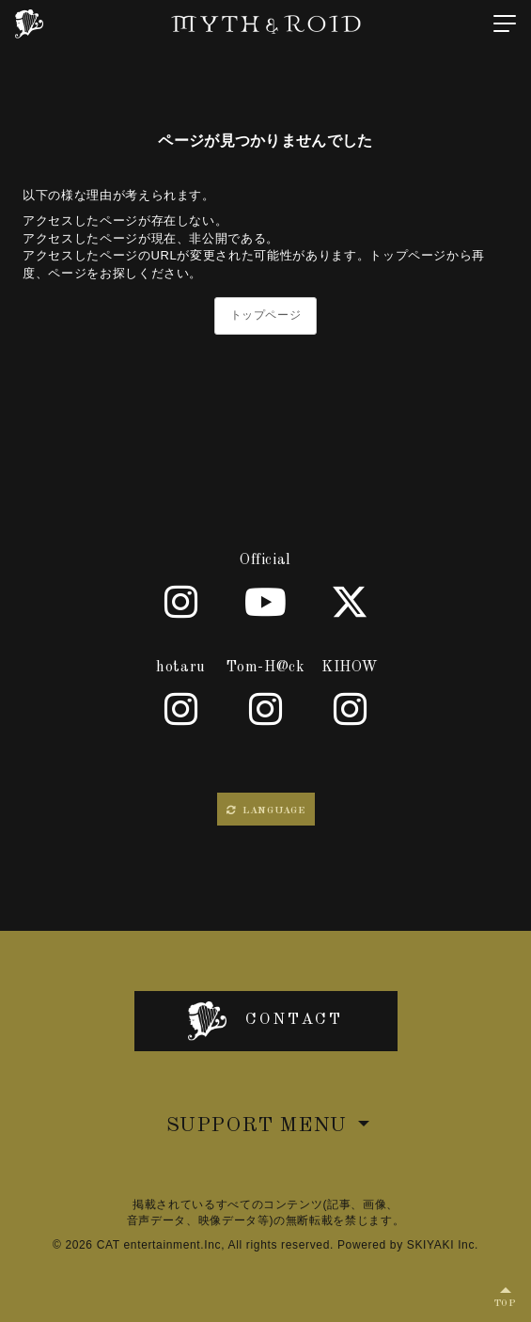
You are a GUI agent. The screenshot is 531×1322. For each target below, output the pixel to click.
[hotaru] (181, 708)
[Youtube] (265, 601)
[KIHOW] (350, 708)
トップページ (266, 315)
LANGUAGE (265, 810)
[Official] (181, 601)
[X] (350, 601)
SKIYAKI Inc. (442, 1244)
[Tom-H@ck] (265, 708)
